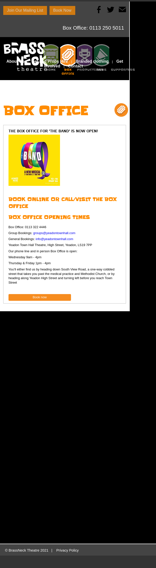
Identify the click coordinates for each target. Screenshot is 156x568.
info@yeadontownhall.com (54, 239)
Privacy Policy (67, 550)
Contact (75, 66)
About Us (15, 61)
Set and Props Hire (50, 61)
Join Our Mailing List (25, 10)
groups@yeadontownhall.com (54, 233)
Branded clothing (92, 61)
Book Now (62, 10)
